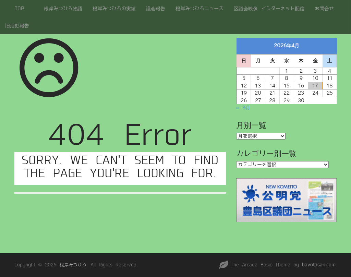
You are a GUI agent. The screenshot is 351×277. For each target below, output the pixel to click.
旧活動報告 (17, 25)
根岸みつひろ (73, 264)
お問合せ (324, 8)
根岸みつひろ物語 (63, 8)
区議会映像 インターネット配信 (269, 8)
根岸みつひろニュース (199, 8)
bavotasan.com (319, 264)
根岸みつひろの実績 (114, 8)
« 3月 (243, 107)
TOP (19, 8)
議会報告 (155, 8)
